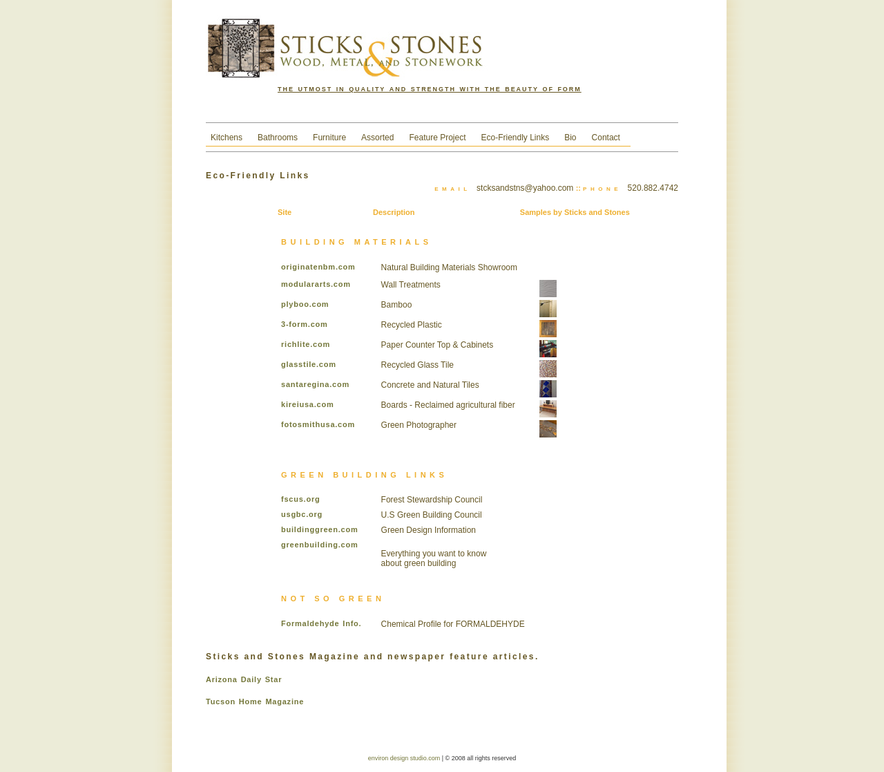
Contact (606, 137)
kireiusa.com (307, 404)
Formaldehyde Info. (321, 623)
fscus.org (300, 499)
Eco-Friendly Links (515, 137)
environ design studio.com (405, 758)
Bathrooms (278, 137)
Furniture (329, 137)
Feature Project (437, 137)
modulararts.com (316, 284)
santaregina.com (315, 384)
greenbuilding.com (319, 544)
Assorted (377, 137)
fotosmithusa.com (318, 424)
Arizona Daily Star (244, 679)
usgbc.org (302, 514)
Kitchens (226, 137)
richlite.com (305, 344)
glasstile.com (308, 364)
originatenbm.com (318, 267)
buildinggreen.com (319, 529)
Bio (570, 137)
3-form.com (304, 324)
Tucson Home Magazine (255, 701)
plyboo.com (305, 304)
